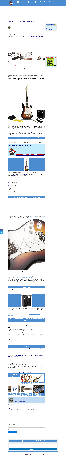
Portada (9, 24)
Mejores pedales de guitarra (50, 29)
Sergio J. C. (13, 27)
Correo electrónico (11, 424)
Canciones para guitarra (49, 27)
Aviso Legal (43, 454)
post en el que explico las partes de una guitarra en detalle (23, 277)
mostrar (14, 65)
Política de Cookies (28, 454)
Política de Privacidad (11, 454)
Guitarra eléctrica (14, 24)
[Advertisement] (33, 12)
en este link (23, 401)
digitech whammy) (33, 216)
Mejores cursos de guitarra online (50, 28)
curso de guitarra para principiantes (29, 148)
